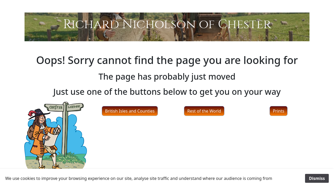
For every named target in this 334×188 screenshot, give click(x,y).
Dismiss (317, 178)
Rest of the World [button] (204, 111)
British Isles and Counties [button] (130, 111)
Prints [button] (278, 111)
